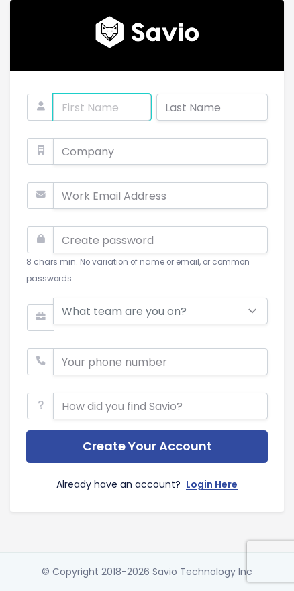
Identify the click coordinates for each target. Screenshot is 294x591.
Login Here (212, 484)
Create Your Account (147, 446)
